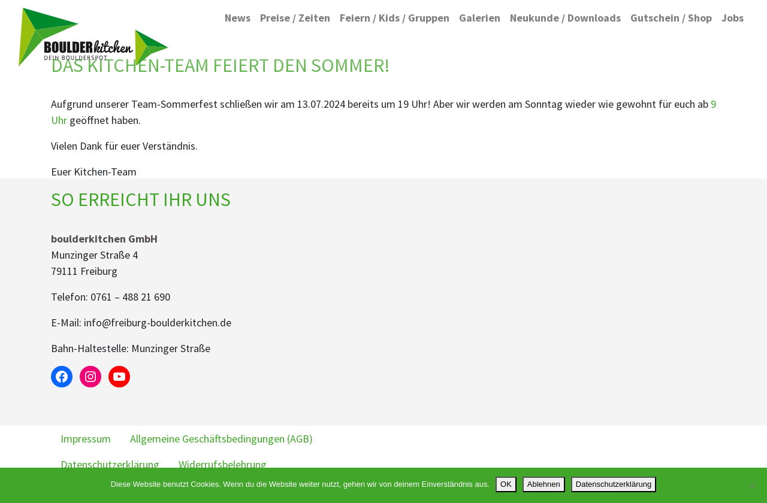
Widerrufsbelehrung (223, 464)
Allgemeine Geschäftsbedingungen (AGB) (221, 439)
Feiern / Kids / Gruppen (394, 18)
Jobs (732, 18)
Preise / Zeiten (295, 18)
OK (506, 484)
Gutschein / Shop (671, 18)
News (237, 18)
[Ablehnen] (752, 486)
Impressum (86, 439)
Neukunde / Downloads (565, 18)
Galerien (479, 18)
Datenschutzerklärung (110, 464)
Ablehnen (543, 484)
